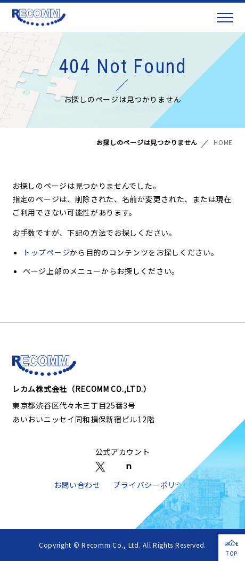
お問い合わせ (77, 484)
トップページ (46, 252)
